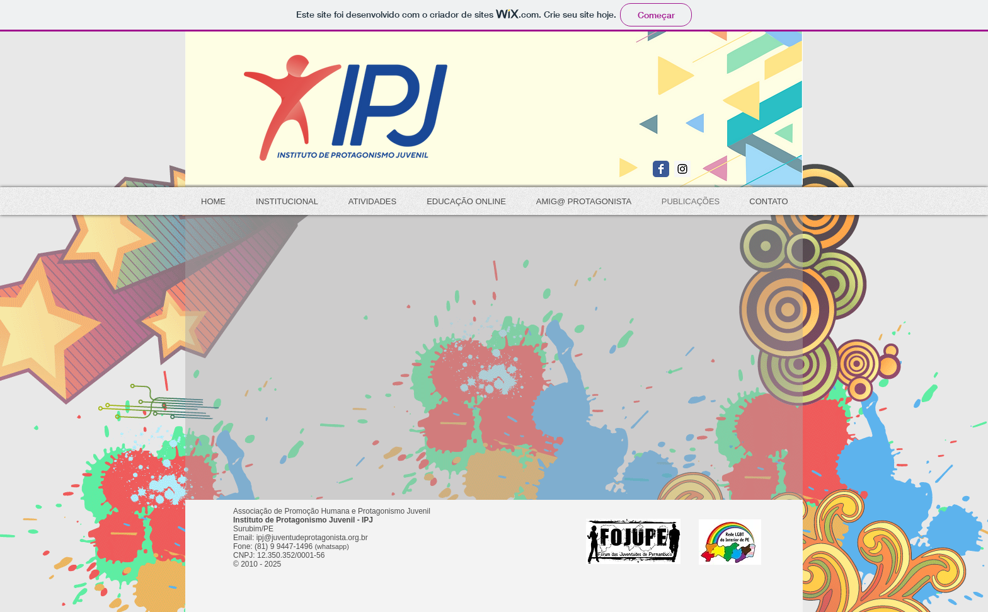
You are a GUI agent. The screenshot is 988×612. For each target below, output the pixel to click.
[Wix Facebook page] (661, 169)
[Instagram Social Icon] (682, 169)
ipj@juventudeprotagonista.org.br (312, 537)
